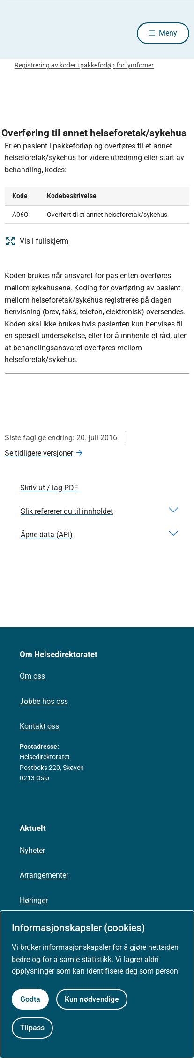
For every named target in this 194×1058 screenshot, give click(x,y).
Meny (168, 33)
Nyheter (32, 850)
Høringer (34, 900)
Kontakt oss (39, 726)
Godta (30, 999)
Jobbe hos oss (44, 701)
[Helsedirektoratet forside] (16, 33)
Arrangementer (44, 875)
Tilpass (32, 1027)
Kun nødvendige (92, 999)
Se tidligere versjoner (39, 453)
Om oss (32, 676)
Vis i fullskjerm (36, 241)
